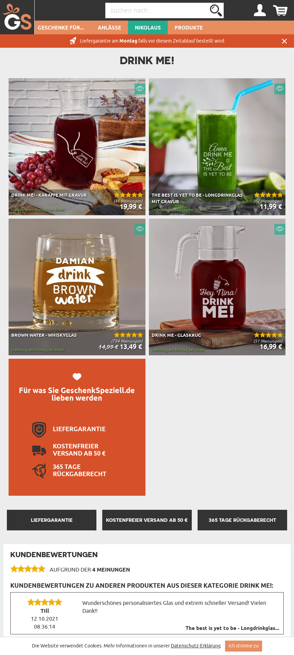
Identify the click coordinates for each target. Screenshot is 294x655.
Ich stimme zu (243, 646)
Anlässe (109, 28)
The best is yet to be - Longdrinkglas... (232, 628)
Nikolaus (148, 28)
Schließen (284, 41)
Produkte (189, 28)
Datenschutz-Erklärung (196, 646)
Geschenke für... (61, 28)
